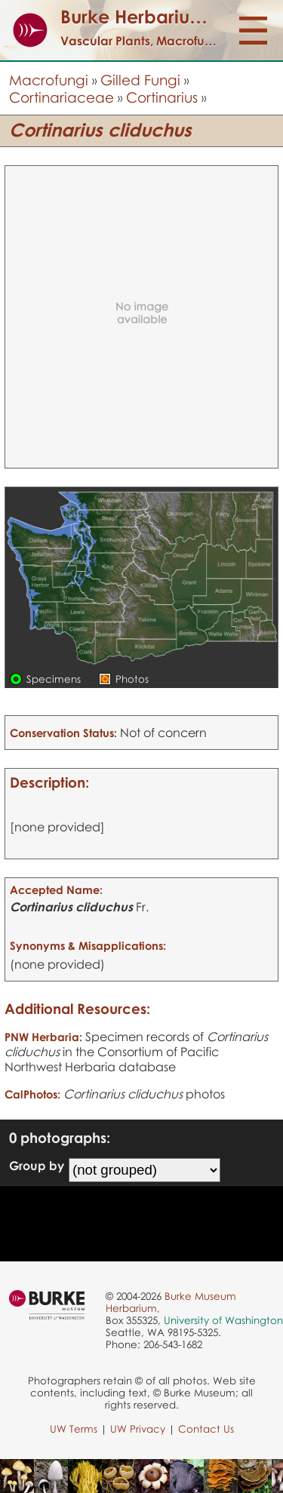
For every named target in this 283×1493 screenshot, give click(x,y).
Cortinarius (162, 97)
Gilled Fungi (140, 79)
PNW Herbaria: (43, 1036)
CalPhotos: (32, 1094)
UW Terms (73, 1429)
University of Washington (223, 1320)
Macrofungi (48, 79)
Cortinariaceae (61, 97)
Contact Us (206, 1429)
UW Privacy (137, 1429)
